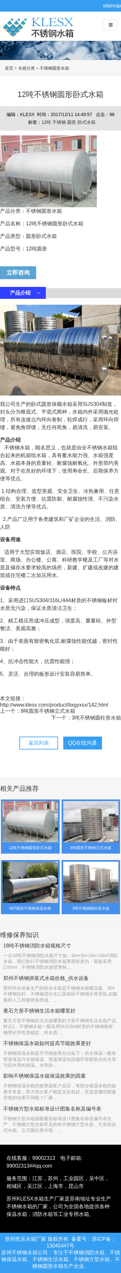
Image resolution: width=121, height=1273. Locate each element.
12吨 (47, 122)
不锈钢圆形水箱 (54, 68)
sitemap (112, 5)
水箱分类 (26, 68)
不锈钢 (59, 122)
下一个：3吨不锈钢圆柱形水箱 (86, 717)
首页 (9, 68)
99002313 (43, 1158)
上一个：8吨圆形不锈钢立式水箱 (37, 711)
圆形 (72, 122)
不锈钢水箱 (40, 32)
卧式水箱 (86, 122)
